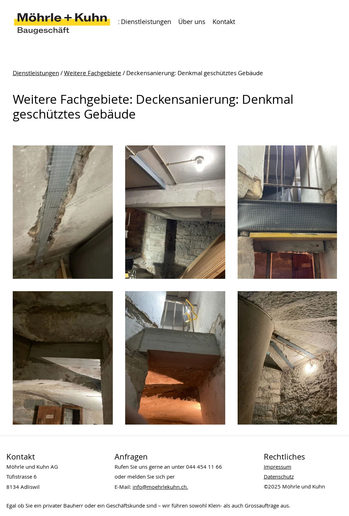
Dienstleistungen (36, 73)
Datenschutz (279, 476)
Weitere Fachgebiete (92, 73)
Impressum (277, 466)
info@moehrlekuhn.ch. (160, 486)
